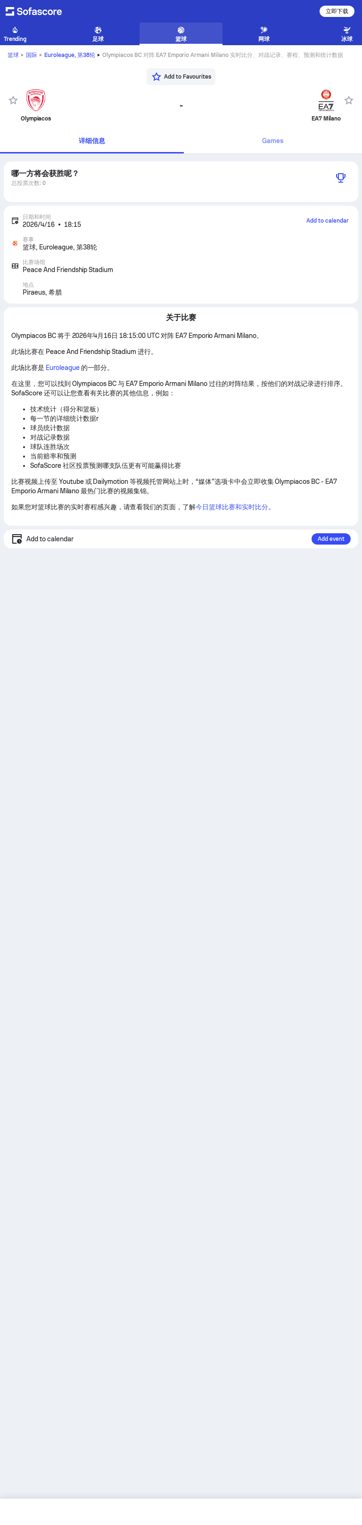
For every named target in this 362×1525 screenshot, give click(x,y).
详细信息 (92, 140)
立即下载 (337, 11)
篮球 (13, 55)
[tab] (92, 141)
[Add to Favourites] (181, 76)
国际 (31, 55)
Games (272, 140)
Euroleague (69, 55)
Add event (331, 539)
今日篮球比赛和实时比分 (232, 507)
